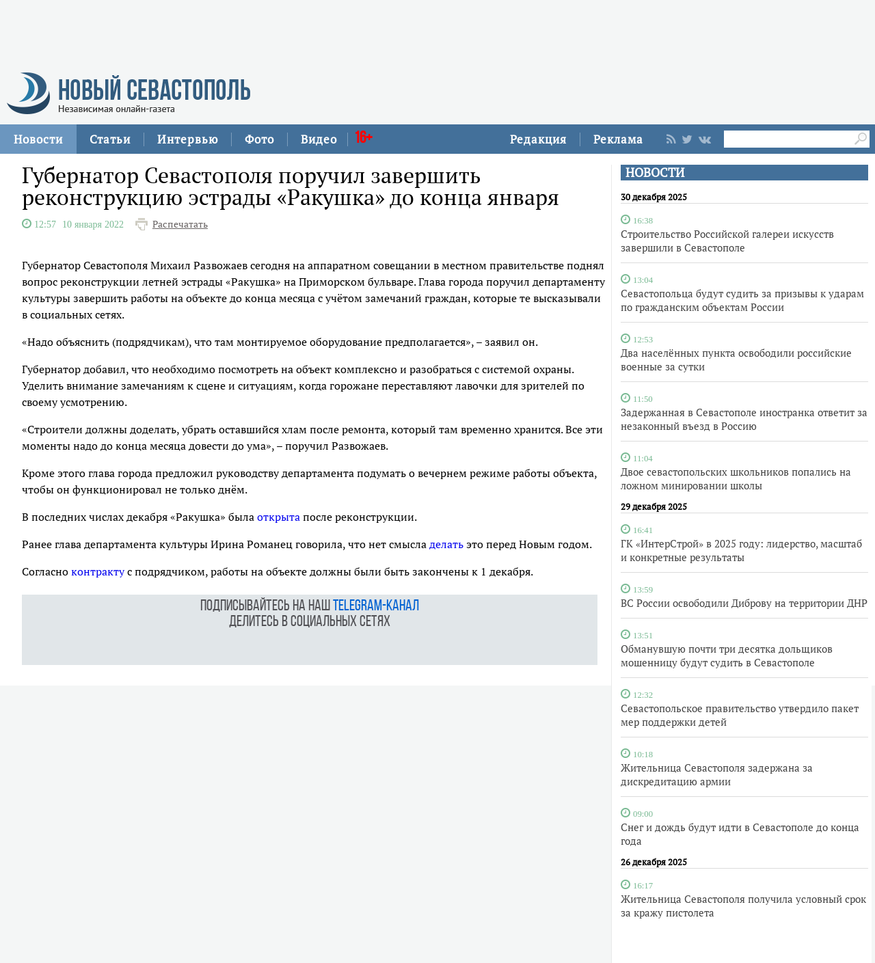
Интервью (187, 139)
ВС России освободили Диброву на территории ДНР (744, 603)
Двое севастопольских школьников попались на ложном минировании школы (736, 478)
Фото (259, 139)
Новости (38, 139)
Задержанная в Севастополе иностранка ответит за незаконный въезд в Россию (744, 419)
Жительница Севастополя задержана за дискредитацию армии (717, 774)
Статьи (110, 139)
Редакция (538, 139)
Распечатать (180, 224)
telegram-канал (376, 606)
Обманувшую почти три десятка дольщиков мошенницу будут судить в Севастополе (727, 655)
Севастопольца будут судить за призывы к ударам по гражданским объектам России (742, 300)
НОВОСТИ (654, 172)
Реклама (618, 139)
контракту (97, 571)
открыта (278, 516)
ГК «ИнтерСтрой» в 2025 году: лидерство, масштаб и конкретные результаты (741, 550)
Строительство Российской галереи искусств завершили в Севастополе (727, 240)
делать (446, 544)
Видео (319, 139)
